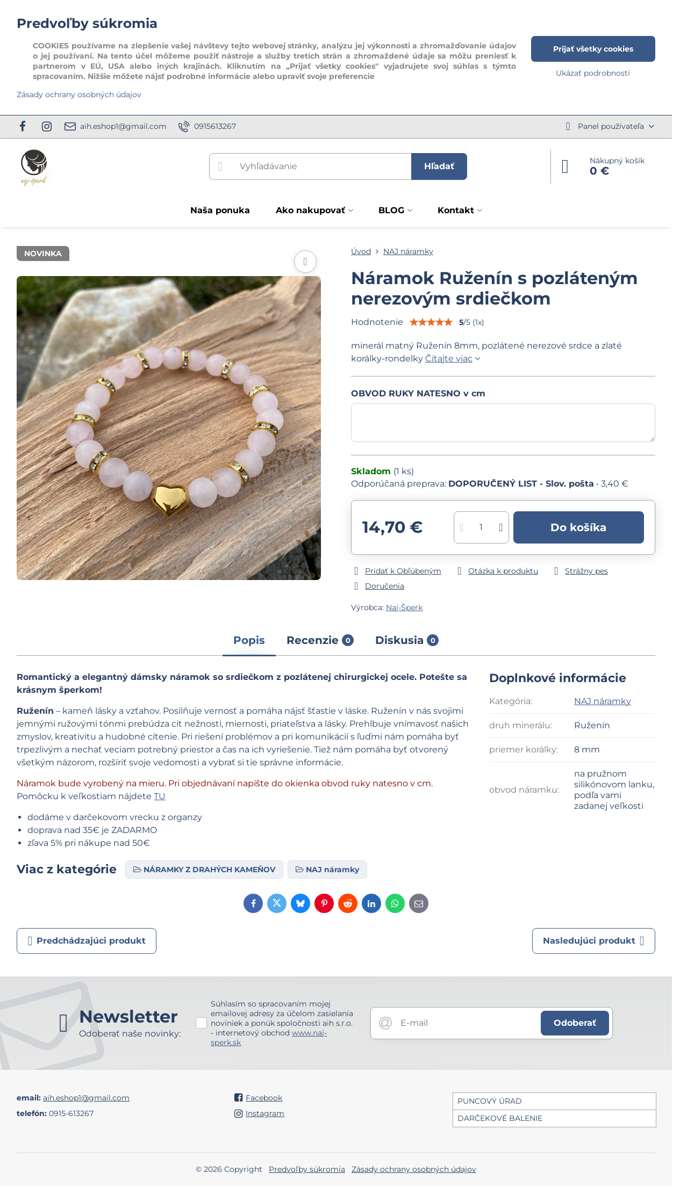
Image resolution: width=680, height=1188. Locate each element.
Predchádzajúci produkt (86, 941)
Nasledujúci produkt (594, 941)
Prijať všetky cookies (593, 49)
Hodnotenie (377, 322)
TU (160, 796)
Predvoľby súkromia (307, 1169)
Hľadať (439, 166)
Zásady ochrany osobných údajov (414, 1169)
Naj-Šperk (404, 607)
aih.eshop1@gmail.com (86, 1098)
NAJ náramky (602, 701)
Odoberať (575, 1023)
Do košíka (578, 527)
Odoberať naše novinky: (130, 1033)
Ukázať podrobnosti (593, 73)
